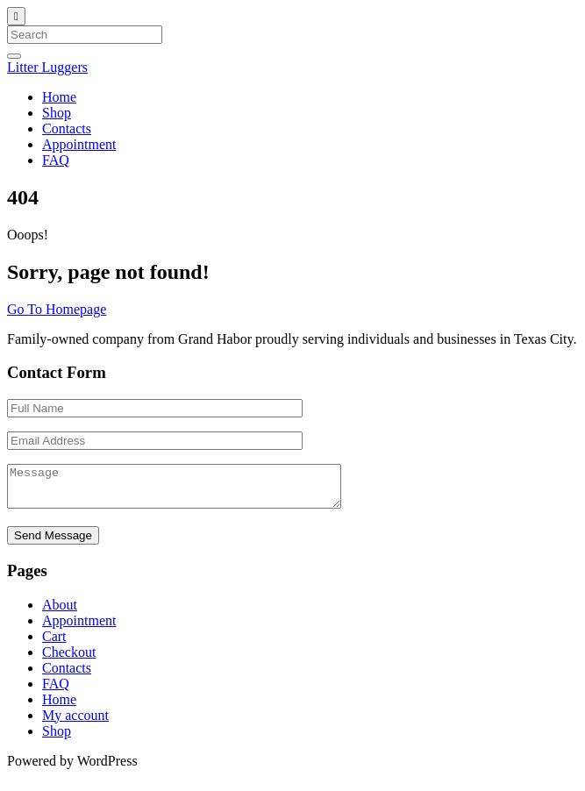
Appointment (79, 144)
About (59, 612)
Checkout (69, 659)
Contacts (66, 128)
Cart (54, 644)
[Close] (16, 16)
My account (75, 723)
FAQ (55, 160)
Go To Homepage (56, 309)
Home (59, 96)
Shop (56, 112)
